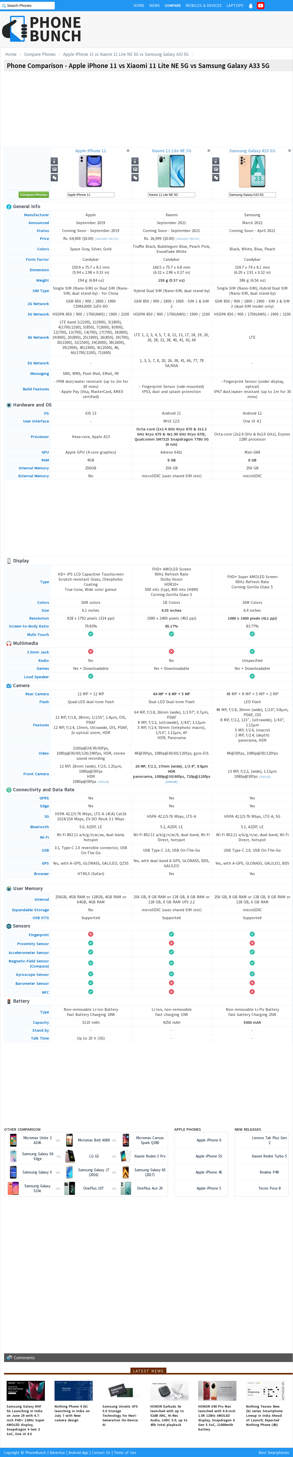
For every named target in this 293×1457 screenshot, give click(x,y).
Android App (78, 1452)
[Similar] (103, 782)
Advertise (57, 1452)
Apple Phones (187, 1129)
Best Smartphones (274, 1452)
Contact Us (101, 1452)
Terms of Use (125, 1452)
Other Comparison (22, 1129)
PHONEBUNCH (55, 28)
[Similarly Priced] (106, 239)
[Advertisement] (200, 29)
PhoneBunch (35, 1452)
